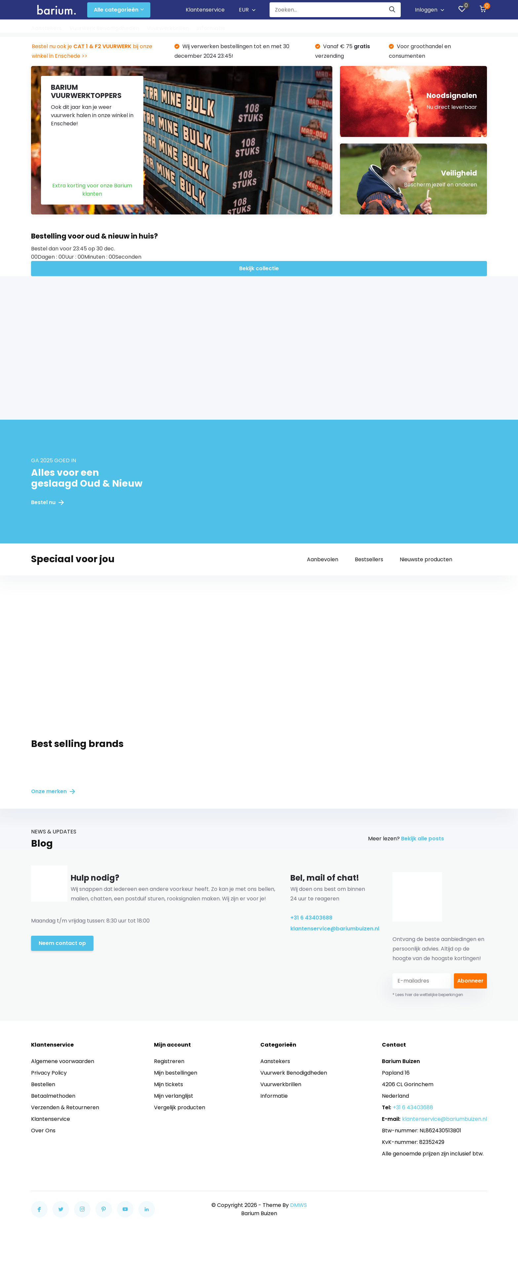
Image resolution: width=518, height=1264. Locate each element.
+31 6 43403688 (311, 918)
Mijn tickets (168, 1084)
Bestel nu (47, 502)
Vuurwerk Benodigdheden (104, 28)
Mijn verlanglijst (173, 1096)
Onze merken (53, 791)
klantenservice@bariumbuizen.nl (331, 928)
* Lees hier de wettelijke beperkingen (427, 994)
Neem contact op (62, 943)
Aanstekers (46, 28)
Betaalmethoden (53, 1096)
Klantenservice (205, 10)
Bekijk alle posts (422, 838)
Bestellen (43, 1084)
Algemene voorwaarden (62, 1061)
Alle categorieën (119, 10)
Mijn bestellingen (175, 1073)
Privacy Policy (49, 1073)
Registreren (169, 1061)
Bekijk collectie (259, 268)
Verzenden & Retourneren (65, 1107)
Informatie (211, 28)
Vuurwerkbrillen (168, 28)
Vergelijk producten (179, 1107)
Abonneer (470, 981)
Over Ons (43, 1130)
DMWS (298, 1205)
